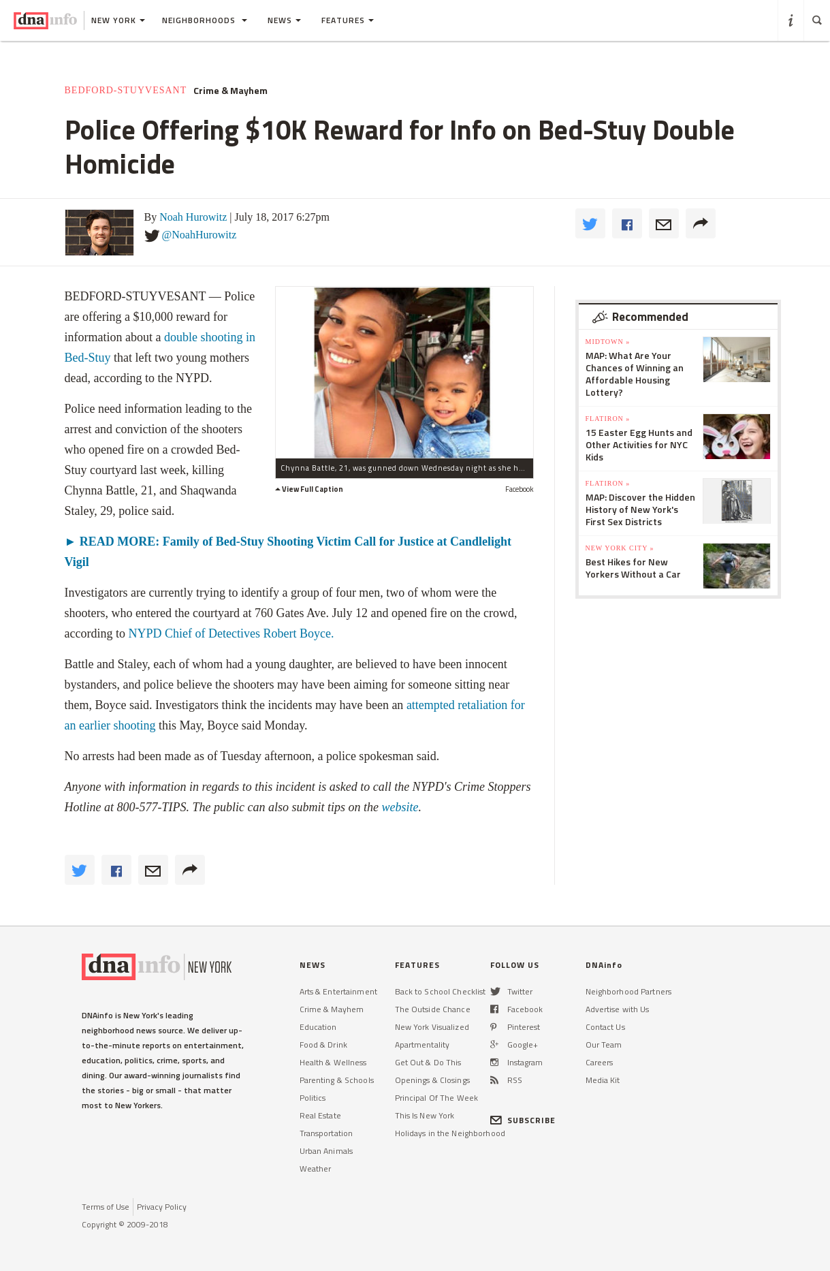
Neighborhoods (204, 20)
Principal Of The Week (437, 1097)
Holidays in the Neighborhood (450, 1133)
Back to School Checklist (440, 991)
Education (318, 1026)
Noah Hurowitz (193, 217)
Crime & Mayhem (230, 90)
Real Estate (320, 1115)
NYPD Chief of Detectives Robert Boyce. (231, 633)
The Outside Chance (432, 1009)
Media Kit (603, 1079)
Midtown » (608, 341)
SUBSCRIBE (523, 1120)
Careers (599, 1062)
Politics (313, 1097)
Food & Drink (323, 1044)
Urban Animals (326, 1150)
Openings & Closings (432, 1079)
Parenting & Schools (337, 1079)
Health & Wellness (333, 1062)
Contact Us (605, 1026)
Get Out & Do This (428, 1062)
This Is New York (425, 1115)
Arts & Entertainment (338, 991)
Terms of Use (105, 1206)
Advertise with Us (618, 1009)
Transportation (326, 1133)
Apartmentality (422, 1044)
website (399, 807)
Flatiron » (608, 418)
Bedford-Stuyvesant (126, 90)
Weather (316, 1168)
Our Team (604, 1044)
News (284, 20)
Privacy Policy (162, 1206)
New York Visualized (432, 1026)
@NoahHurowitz (199, 234)
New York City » (620, 548)
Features (347, 20)
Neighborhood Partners (629, 991)
